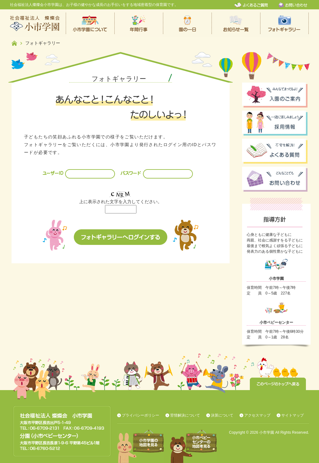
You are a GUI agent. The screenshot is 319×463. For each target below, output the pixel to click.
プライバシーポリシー (140, 415)
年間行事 (139, 23)
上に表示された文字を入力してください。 (120, 201)
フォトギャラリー (284, 23)
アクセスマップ (257, 415)
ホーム (14, 43)
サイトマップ (292, 415)
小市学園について (90, 23)
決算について (222, 415)
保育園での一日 (187, 23)
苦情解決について (185, 415)
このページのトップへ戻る (278, 384)
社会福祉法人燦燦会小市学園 (38, 23)
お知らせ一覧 (236, 23)
